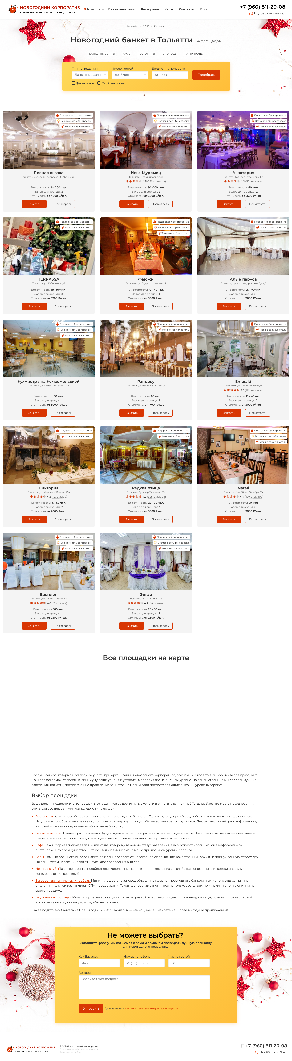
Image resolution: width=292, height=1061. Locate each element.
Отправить (91, 1008)
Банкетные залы (121, 9)
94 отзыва (157, 603)
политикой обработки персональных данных (152, 1008)
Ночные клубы (47, 869)
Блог (204, 9)
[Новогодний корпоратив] (43, 9)
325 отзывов (156, 496)
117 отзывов (254, 390)
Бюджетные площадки (53, 897)
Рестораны (150, 9)
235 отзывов (156, 181)
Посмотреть (62, 204)
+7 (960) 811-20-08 (262, 7)
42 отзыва (59, 496)
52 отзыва (59, 603)
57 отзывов (254, 181)
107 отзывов (254, 496)
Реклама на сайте (70, 1052)
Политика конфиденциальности (79, 1049)
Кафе (168, 9)
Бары (39, 857)
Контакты (186, 9)
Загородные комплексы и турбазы (63, 880)
